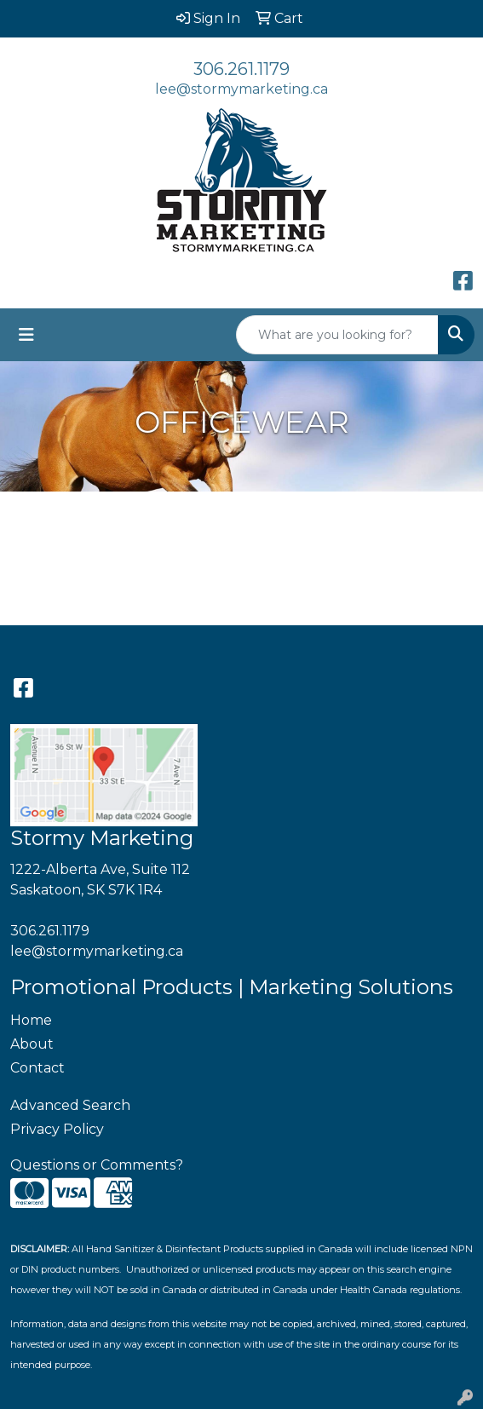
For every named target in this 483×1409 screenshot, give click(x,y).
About (32, 1044)
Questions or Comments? (96, 1165)
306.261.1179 (241, 69)
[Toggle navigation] (26, 335)
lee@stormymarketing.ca (241, 89)
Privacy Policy (57, 1129)
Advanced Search (70, 1105)
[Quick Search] (337, 334)
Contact (37, 1068)
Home (31, 1020)
